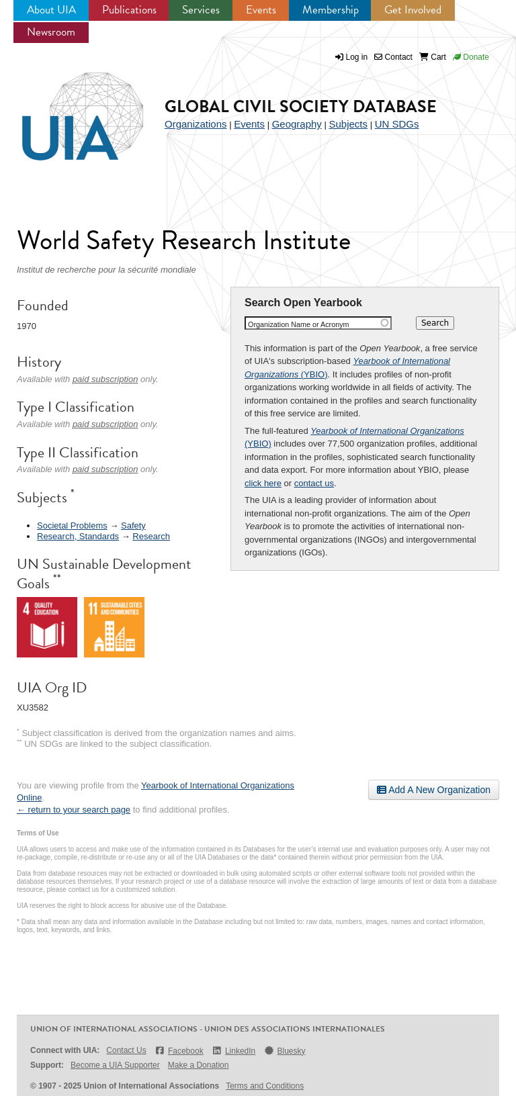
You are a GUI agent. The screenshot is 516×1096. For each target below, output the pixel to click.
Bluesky (284, 1051)
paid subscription (105, 379)
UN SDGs (397, 124)
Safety (133, 525)
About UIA (51, 9)
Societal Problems (72, 525)
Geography (297, 124)
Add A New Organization (433, 789)
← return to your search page (73, 810)
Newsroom (51, 32)
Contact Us (126, 1050)
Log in (357, 57)
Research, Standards (78, 536)
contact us (314, 483)
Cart (432, 57)
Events (261, 9)
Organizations (196, 124)
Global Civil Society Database (301, 106)
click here (263, 483)
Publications (129, 9)
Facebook (179, 1051)
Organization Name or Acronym (298, 324)
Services (201, 9)
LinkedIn (234, 1051)
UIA (67, 109)
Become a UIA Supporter (115, 1065)
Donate (471, 57)
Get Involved (412, 9)
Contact (393, 57)
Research (151, 536)
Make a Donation (198, 1065)
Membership (330, 9)
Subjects (348, 124)
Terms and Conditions (265, 1086)
